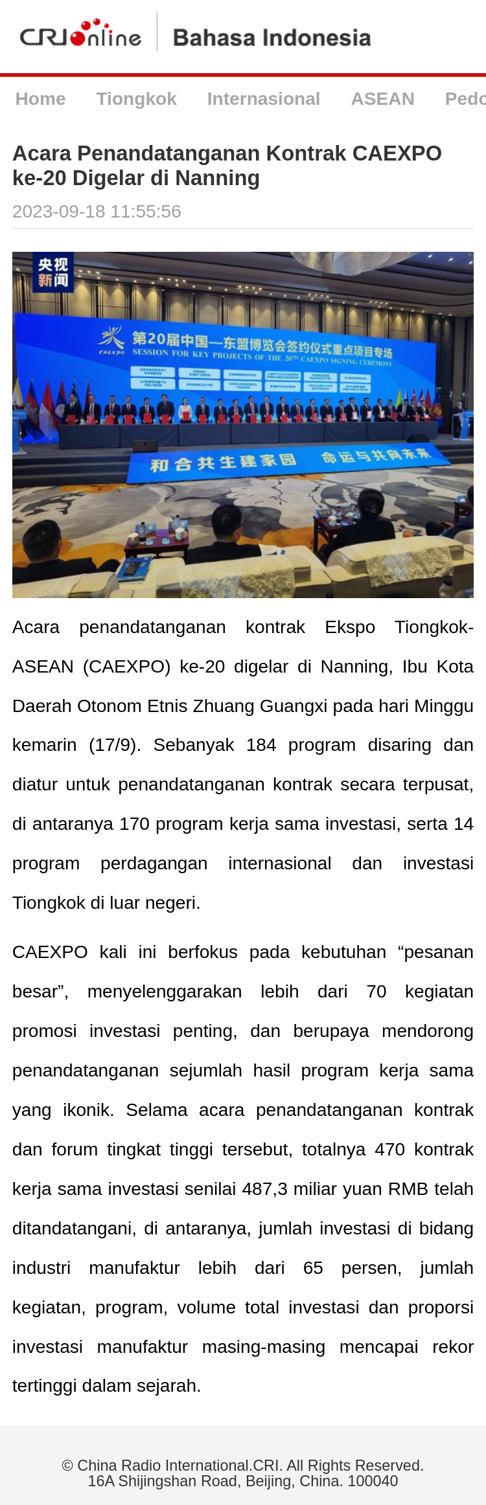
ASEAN (383, 99)
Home (40, 99)
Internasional (264, 99)
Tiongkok (136, 99)
